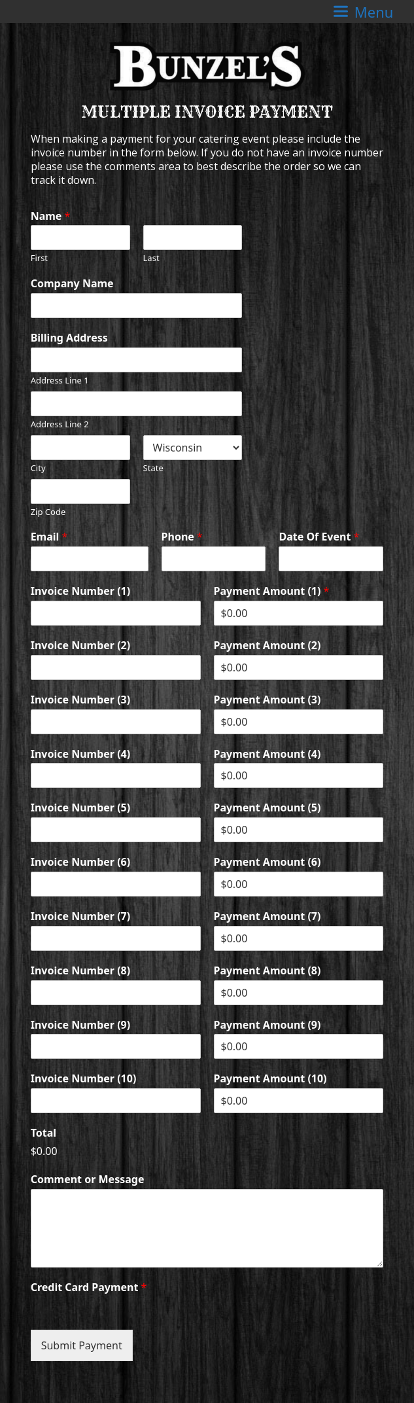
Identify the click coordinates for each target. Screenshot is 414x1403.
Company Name (72, 284)
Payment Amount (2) (267, 645)
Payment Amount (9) (267, 1025)
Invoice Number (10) (84, 1079)
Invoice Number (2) (81, 645)
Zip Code (48, 512)
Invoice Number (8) (81, 971)
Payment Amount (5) (267, 808)
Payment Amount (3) (267, 700)
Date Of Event (319, 537)
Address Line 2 (60, 424)
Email (49, 537)
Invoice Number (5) (81, 808)
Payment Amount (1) (272, 591)
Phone (182, 537)
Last (151, 258)
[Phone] (214, 558)
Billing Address (69, 338)
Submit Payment (81, 1345)
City (38, 468)
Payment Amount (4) (267, 754)
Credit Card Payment (89, 1287)
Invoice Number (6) (81, 862)
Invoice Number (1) (81, 591)
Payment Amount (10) (270, 1079)
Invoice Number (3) (81, 700)
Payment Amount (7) (267, 916)
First (39, 258)
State (153, 468)
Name (51, 216)
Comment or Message (88, 1179)
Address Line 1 (60, 380)
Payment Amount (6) (267, 862)
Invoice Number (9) (81, 1025)
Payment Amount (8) (267, 971)
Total (43, 1133)
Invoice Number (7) (81, 916)
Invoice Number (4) (81, 754)
